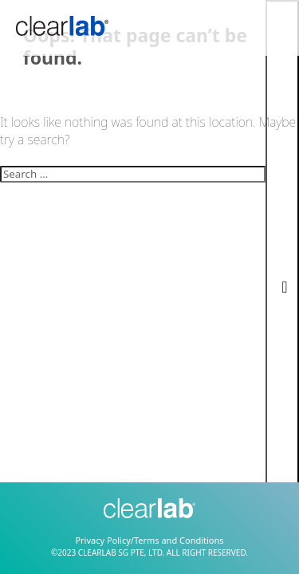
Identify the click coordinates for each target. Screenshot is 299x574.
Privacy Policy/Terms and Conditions (149, 540)
